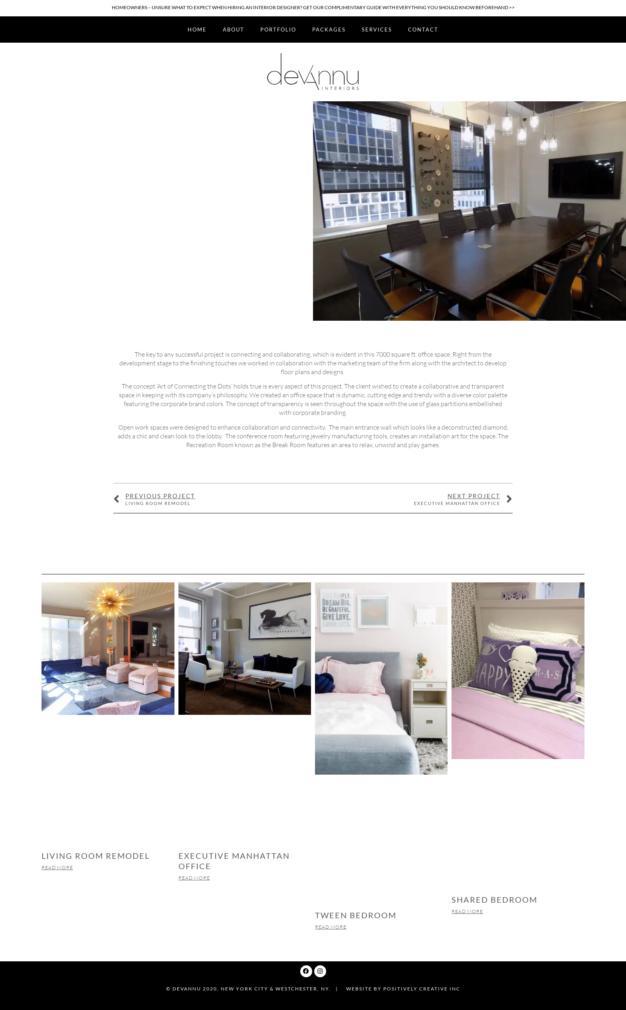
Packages (329, 29)
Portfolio (278, 29)
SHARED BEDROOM (494, 899)
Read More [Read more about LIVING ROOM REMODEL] (57, 867)
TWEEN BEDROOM (355, 915)
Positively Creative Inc (421, 989)
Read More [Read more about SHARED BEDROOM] (467, 911)
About (233, 29)
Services (377, 29)
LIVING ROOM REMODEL (96, 855)
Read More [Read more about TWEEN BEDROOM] (331, 927)
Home (197, 29)
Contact (423, 29)
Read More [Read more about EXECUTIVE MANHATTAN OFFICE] (194, 878)
